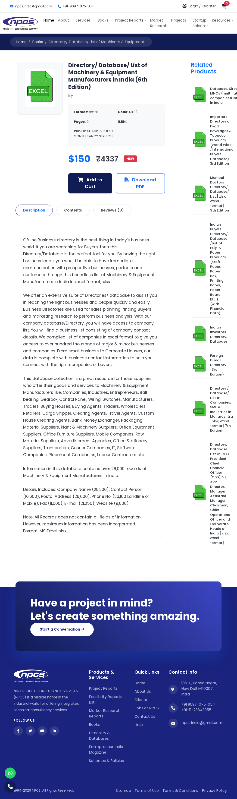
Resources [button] (221, 20)
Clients (140, 699)
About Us (142, 691)
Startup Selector (200, 23)
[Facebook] (18, 731)
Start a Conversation (62, 629)
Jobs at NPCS (146, 708)
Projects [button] (178, 20)
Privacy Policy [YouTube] (214, 790)
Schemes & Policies (106, 760)
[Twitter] (30, 731)
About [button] (63, 20)
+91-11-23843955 (196, 710)
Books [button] (102, 20)
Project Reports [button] (129, 20)
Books (37, 41)
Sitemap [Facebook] (123, 790)
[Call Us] (10, 786)
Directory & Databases (99, 735)
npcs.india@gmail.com (31, 6)
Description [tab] (34, 210)
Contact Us (144, 716)
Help (138, 724)
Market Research (158, 23)
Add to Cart (90, 183)
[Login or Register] (199, 6)
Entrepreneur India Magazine (106, 749)
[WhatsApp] (10, 773)
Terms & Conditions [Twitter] (180, 790)
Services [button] (83, 20)
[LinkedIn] (54, 731)
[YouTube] (42, 731)
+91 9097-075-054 (198, 704)
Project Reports (103, 688)
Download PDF (140, 183)
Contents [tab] (73, 210)
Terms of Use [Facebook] (147, 790)
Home (48, 20)
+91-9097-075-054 (76, 6)
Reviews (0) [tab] (112, 210)
